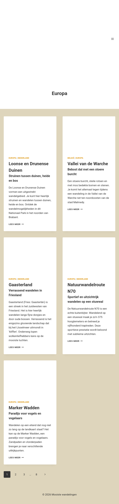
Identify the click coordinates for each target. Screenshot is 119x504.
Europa (12, 158)
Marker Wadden (30, 412)
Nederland (23, 158)
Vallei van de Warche (89, 168)
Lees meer (16, 224)
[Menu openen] (112, 38)
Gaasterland (30, 289)
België (71, 158)
